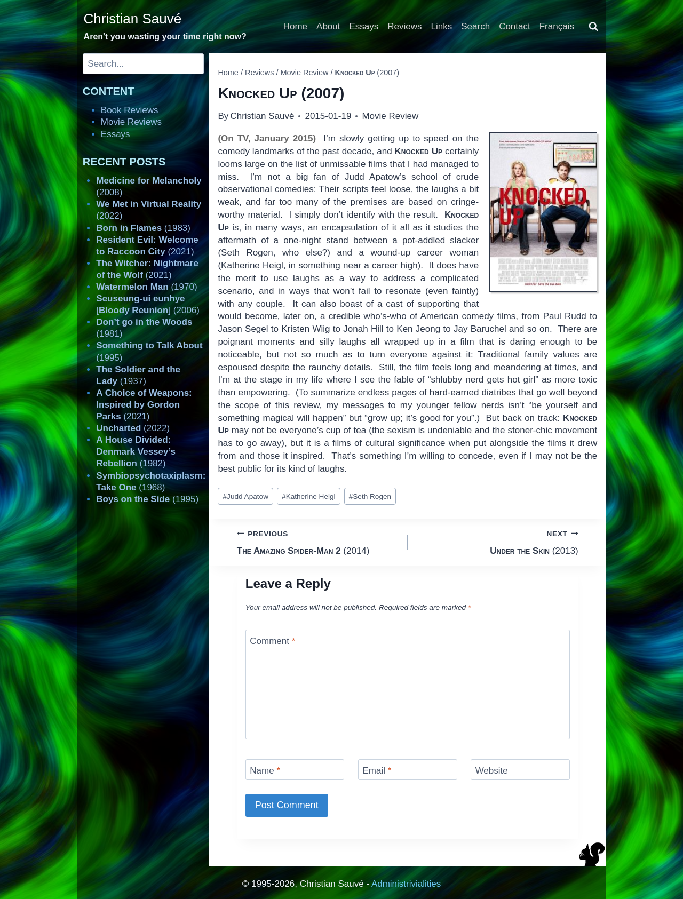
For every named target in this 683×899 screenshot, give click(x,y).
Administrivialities (406, 884)
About (328, 26)
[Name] (295, 769)
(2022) (133, 428)
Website (491, 771)
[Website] (520, 769)
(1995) (147, 499)
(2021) (144, 404)
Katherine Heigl (309, 496)
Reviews (404, 26)
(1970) (146, 287)
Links (441, 26)
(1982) (136, 451)
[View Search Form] (593, 26)
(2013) (497, 541)
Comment (272, 641)
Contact (514, 26)
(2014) (318, 541)
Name (265, 771)
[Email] (407, 769)
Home (295, 26)
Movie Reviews (131, 122)
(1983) (143, 228)
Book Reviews (129, 110)
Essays (364, 26)
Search (475, 26)
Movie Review (390, 116)
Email (376, 771)
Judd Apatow (245, 496)
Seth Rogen (370, 496)
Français (556, 26)
